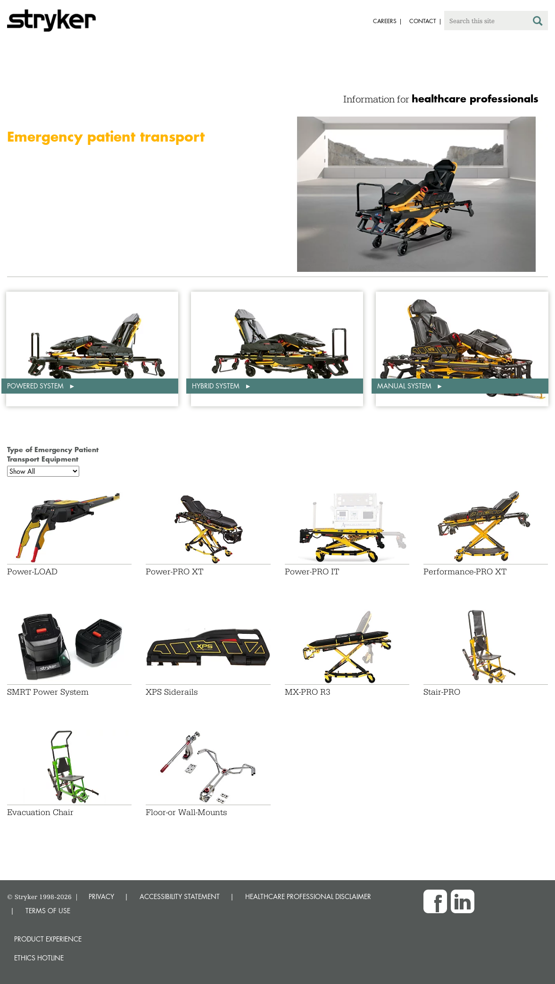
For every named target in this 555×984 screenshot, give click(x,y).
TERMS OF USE (47, 910)
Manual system (405, 385)
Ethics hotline (39, 957)
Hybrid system (216, 385)
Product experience (48, 938)
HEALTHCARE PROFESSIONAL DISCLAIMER (308, 896)
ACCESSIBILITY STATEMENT (180, 896)
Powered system (36, 385)
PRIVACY (101, 896)
